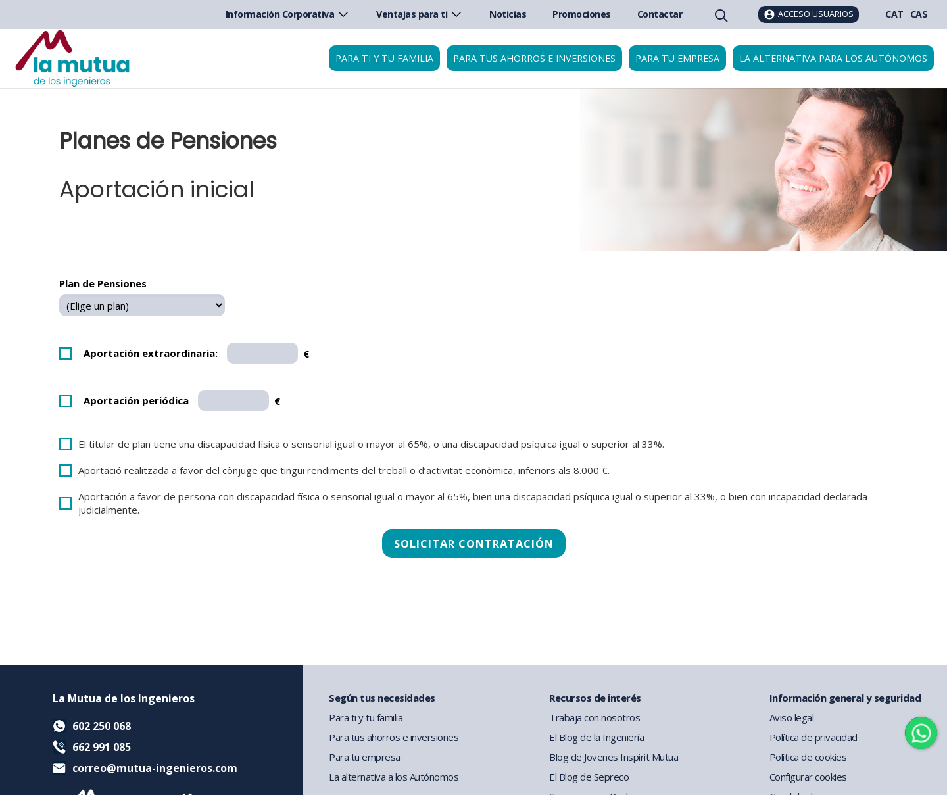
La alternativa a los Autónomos (393, 776)
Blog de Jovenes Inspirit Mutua (613, 756)
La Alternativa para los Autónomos (833, 58)
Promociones (581, 14)
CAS (919, 14)
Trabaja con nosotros (594, 717)
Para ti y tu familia (384, 58)
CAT (894, 14)
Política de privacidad (813, 737)
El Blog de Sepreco (589, 776)
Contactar (660, 14)
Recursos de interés (595, 697)
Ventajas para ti (419, 14)
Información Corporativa (288, 14)
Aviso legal (791, 717)
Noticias (507, 14)
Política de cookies (808, 756)
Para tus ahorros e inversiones (534, 58)
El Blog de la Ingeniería (596, 737)
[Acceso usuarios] (808, 14)
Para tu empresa (677, 58)
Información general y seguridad (845, 697)
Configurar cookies (808, 776)
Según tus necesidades (382, 697)
